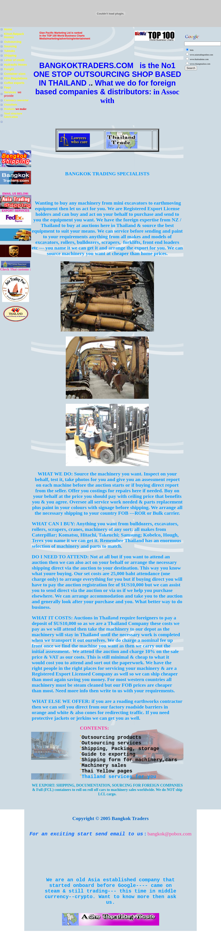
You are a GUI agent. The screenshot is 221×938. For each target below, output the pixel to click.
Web (191, 50)
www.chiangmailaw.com (200, 64)
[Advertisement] (107, 191)
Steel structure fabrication (13, 115)
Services (10, 92)
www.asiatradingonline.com (201, 55)
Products (10, 109)
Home (8, 29)
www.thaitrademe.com (199, 59)
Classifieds (10, 104)
